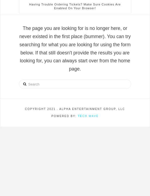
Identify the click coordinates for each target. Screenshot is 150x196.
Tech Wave (88, 116)
